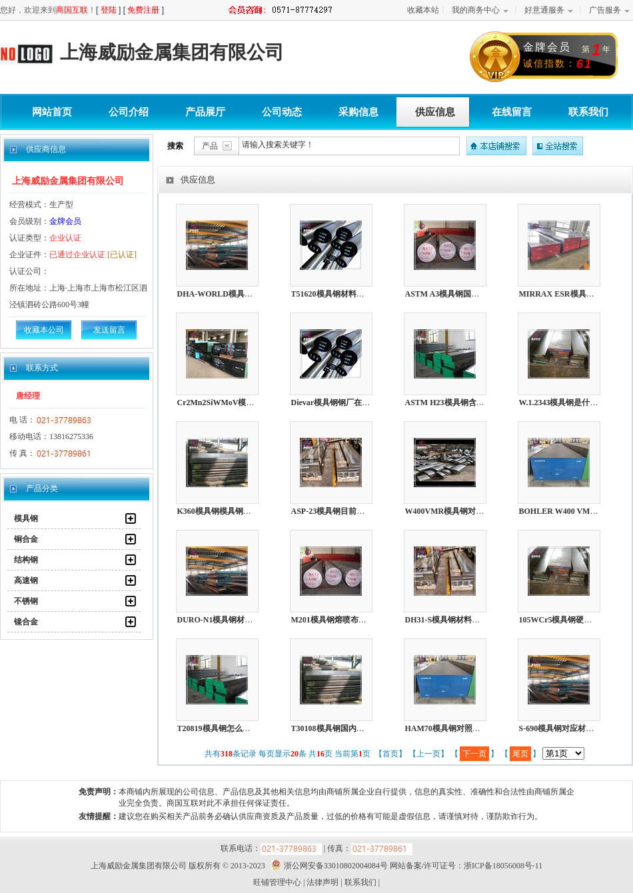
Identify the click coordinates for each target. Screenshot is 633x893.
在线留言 (512, 112)
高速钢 (26, 580)
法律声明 (322, 882)
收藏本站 (423, 10)
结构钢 (26, 559)
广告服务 (605, 10)
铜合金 (26, 539)
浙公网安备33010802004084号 (327, 865)
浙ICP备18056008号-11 (503, 865)
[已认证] (122, 254)
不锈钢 (26, 601)
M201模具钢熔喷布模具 (332, 619)
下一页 (474, 753)
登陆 (109, 10)
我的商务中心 (476, 10)
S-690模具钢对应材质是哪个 (568, 728)
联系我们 (588, 112)
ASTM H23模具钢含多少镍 (452, 402)
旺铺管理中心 (277, 882)
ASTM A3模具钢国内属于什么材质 (466, 294)
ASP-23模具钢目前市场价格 (340, 511)
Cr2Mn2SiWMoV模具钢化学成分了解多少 (251, 402)
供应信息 (435, 112)
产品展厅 (205, 112)
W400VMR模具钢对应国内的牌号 (464, 511)
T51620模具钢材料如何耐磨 (339, 294)
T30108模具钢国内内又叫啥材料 (347, 728)
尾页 (520, 753)
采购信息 (358, 112)
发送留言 (109, 330)
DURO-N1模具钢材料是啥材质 (231, 619)
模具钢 (26, 518)
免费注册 (143, 10)
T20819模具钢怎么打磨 (218, 728)
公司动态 (282, 112)
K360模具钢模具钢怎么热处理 (230, 511)
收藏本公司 (44, 330)
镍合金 (26, 621)
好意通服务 (544, 10)
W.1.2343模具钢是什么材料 (566, 402)
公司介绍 (129, 112)
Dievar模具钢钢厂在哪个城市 (342, 402)
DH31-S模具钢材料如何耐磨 (454, 619)
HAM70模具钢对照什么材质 (454, 728)
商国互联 (72, 10)
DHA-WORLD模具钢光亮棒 (227, 294)
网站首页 (52, 112)
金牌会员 (65, 221)
